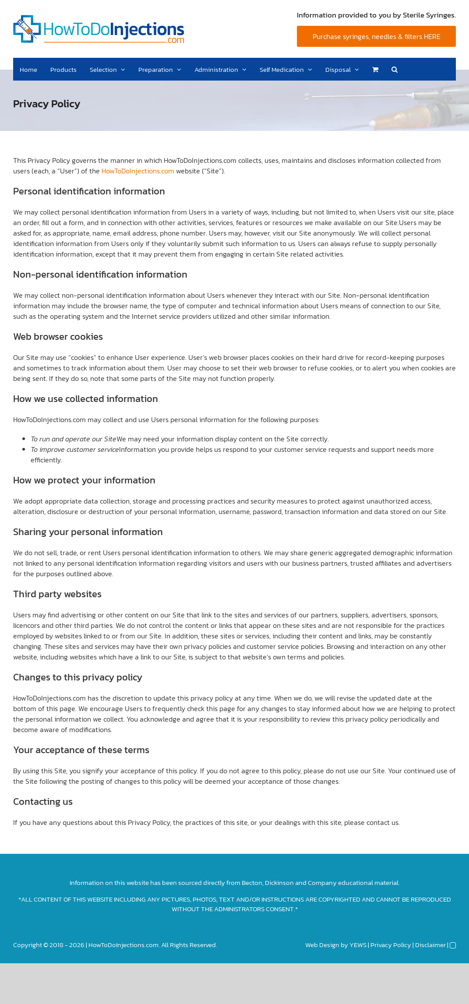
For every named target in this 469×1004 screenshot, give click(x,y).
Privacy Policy (390, 945)
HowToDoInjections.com (138, 171)
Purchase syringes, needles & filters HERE (377, 36)
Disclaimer (430, 945)
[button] (394, 69)
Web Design (322, 945)
